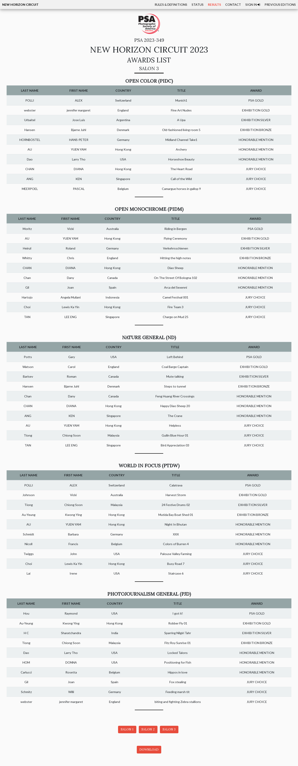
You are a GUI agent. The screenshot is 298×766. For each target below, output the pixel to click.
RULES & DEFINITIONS (171, 4)
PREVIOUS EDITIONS (280, 4)
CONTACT (233, 4)
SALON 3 (169, 729)
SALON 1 (127, 729)
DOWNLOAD (149, 749)
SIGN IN (252, 4)
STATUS (198, 4)
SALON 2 (148, 729)
